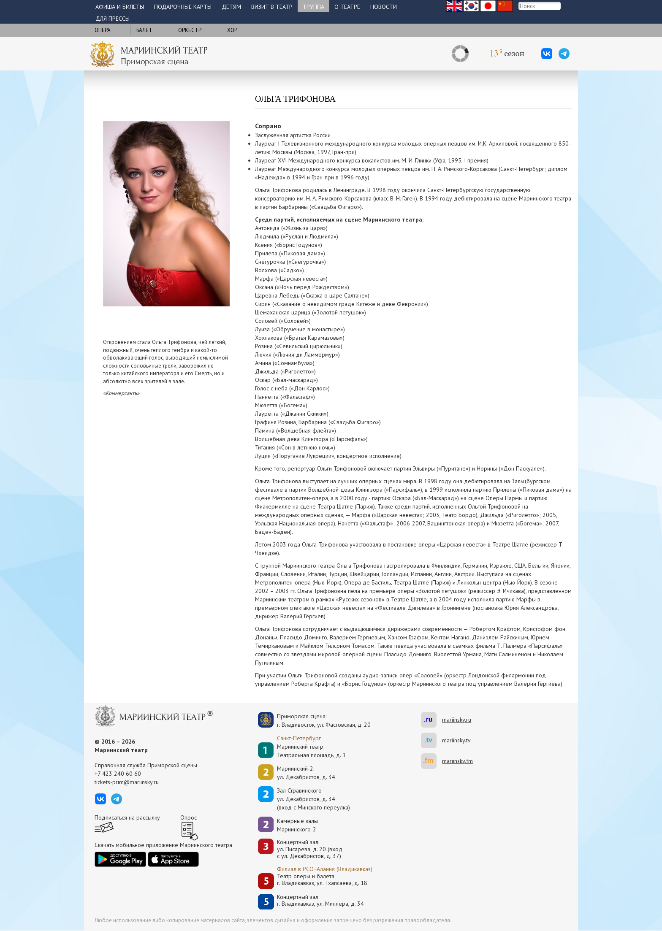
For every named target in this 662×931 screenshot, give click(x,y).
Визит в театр (272, 7)
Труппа (313, 7)
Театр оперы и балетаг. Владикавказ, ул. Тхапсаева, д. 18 (322, 879)
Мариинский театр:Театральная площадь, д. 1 (311, 751)
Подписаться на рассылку (127, 817)
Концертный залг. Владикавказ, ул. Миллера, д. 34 (320, 900)
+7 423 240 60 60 (118, 773)
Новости (383, 7)
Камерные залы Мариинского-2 (297, 825)
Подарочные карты (183, 7)
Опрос (188, 817)
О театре (347, 7)
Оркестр (189, 30)
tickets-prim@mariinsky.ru (127, 782)
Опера (103, 30)
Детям (231, 7)
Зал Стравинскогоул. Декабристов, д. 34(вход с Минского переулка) (313, 799)
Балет (144, 30)
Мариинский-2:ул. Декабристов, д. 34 (306, 773)
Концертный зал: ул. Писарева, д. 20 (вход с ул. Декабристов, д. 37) (309, 849)
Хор (232, 30)
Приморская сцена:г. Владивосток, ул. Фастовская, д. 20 (315, 720)
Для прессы (112, 18)
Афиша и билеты (119, 7)
